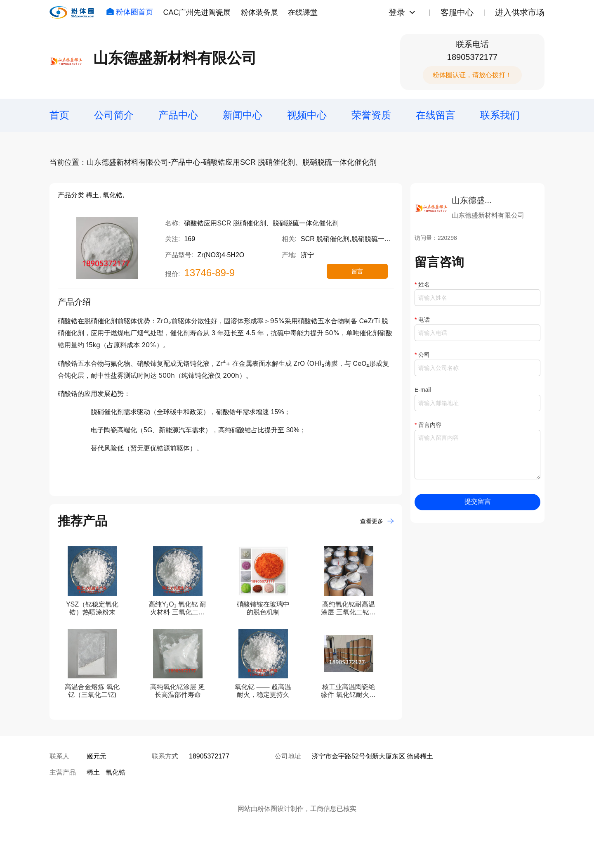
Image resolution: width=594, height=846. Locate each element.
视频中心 (307, 115)
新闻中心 (242, 115)
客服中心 (457, 12)
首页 (59, 115)
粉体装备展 (259, 12)
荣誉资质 (371, 115)
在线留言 (435, 115)
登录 (397, 12)
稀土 (93, 772)
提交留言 (477, 501)
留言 (357, 271)
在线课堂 (303, 12)
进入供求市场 (519, 12)
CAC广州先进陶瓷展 (197, 12)
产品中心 (178, 115)
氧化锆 (115, 772)
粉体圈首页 (129, 12)
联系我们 (500, 115)
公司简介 (114, 115)
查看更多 (377, 521)
